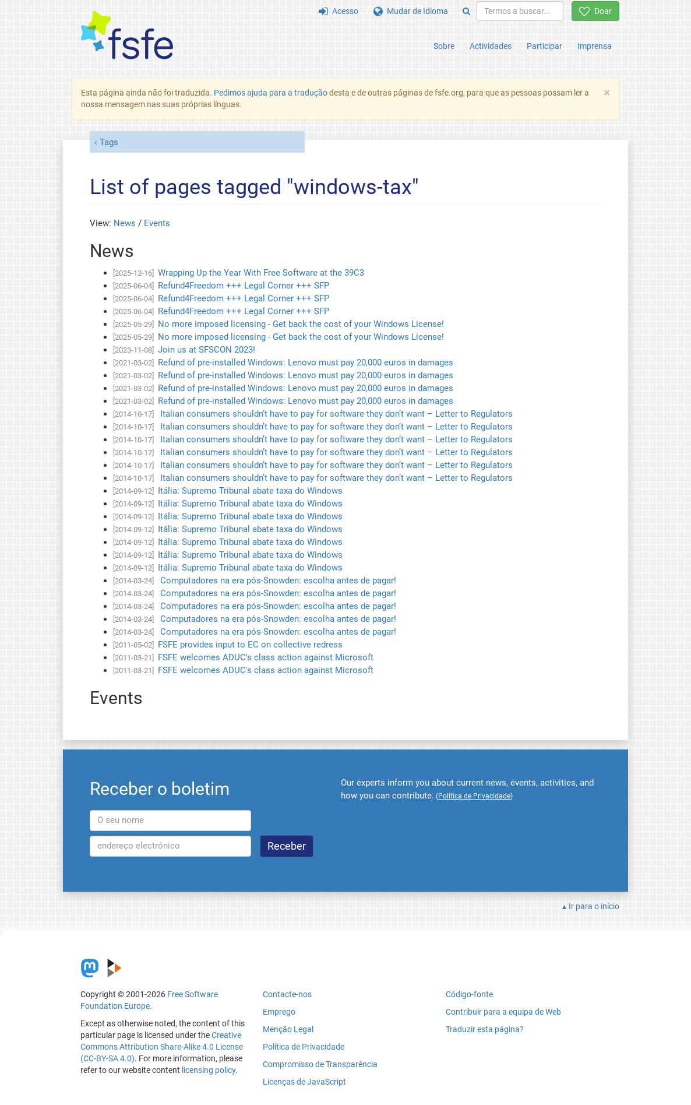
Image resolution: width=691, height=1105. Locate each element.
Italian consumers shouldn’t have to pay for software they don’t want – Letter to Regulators (335, 414)
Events (157, 223)
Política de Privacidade (303, 1046)
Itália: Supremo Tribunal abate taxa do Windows (250, 490)
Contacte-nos (287, 994)
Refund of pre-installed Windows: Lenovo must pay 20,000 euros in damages (305, 362)
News (125, 223)
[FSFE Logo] (127, 36)
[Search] (466, 11)
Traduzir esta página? (485, 1029)
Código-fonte (469, 994)
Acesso (338, 11)
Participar (544, 46)
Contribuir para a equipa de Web (503, 1011)
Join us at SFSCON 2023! (206, 349)
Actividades (491, 46)
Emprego (279, 1011)
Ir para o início (594, 906)
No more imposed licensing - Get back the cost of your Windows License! (301, 324)
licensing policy (208, 1070)
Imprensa (594, 46)
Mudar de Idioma (410, 11)
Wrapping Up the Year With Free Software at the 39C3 (261, 273)
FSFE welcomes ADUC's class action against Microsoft (265, 657)
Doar (595, 11)
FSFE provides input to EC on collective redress (250, 644)
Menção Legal (288, 1029)
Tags (109, 142)
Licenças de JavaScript (304, 1081)
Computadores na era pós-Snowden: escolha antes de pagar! (277, 580)
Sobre (443, 46)
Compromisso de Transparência (320, 1064)
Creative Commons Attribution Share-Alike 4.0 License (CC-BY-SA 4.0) (161, 1046)
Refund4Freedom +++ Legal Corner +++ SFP (243, 285)
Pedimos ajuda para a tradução (270, 92)
